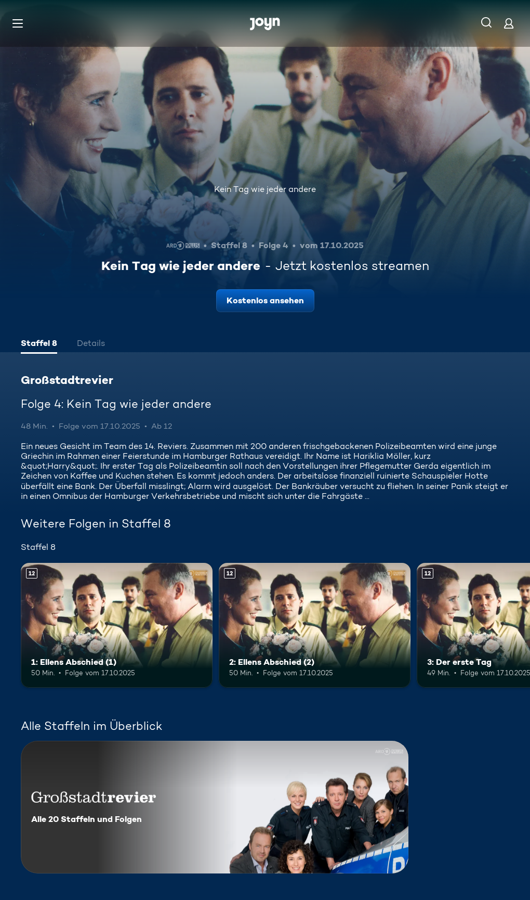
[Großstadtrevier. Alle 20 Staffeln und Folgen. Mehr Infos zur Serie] (214, 807)
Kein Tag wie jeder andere (265, 189)
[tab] (39, 344)
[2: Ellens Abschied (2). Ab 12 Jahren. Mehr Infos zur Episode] (314, 625)
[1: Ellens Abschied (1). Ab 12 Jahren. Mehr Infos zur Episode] (117, 625)
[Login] (508, 23)
